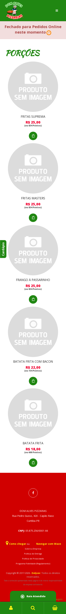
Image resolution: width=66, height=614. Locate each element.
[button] (48, 33)
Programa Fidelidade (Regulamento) (33, 563)
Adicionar (33, 136)
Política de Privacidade (33, 558)
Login (11, 608)
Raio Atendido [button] (33, 596)
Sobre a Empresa (33, 548)
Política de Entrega (33, 553)
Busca (33, 608)
